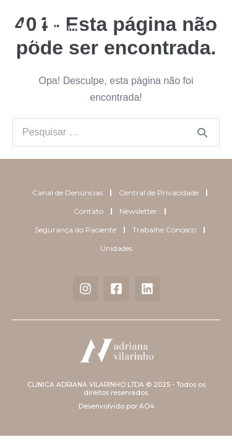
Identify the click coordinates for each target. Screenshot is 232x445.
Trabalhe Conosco (164, 229)
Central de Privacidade (159, 192)
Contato (88, 211)
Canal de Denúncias (67, 192)
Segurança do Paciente (75, 229)
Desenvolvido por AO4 (116, 406)
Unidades (116, 248)
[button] (207, 32)
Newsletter (138, 211)
